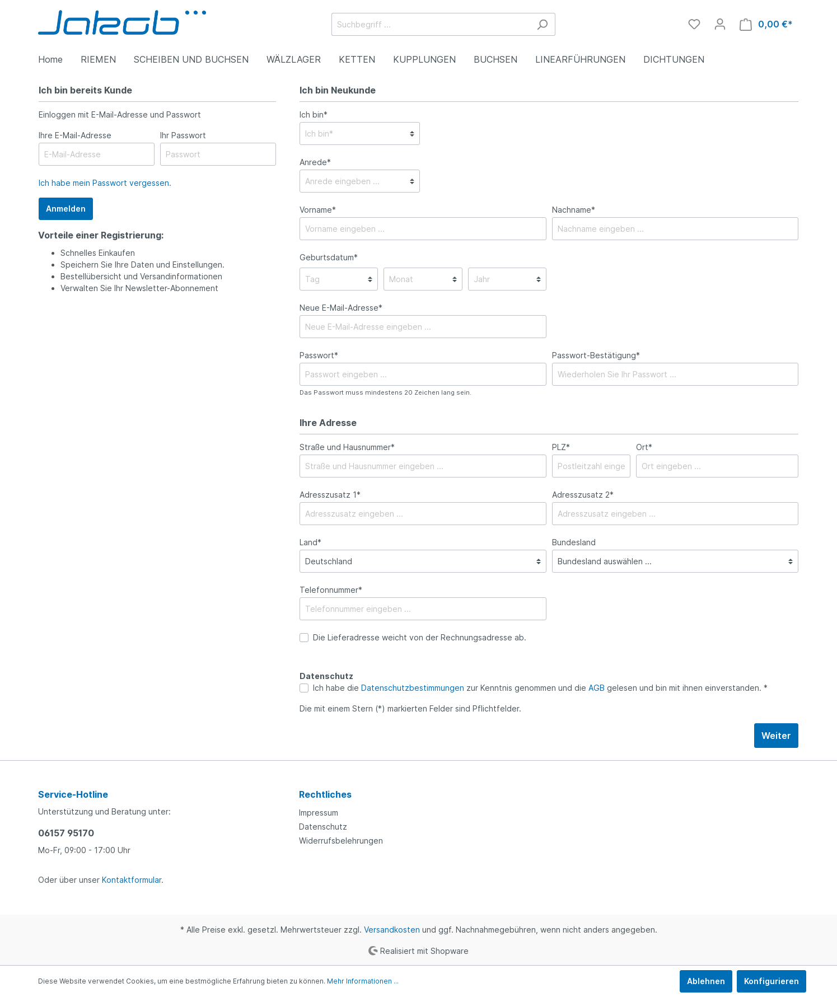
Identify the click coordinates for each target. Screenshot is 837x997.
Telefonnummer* (331, 590)
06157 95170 (66, 833)
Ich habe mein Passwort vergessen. (105, 183)
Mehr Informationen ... (363, 981)
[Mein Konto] (720, 24)
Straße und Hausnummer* (347, 447)
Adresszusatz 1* (330, 494)
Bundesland (574, 542)
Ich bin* (314, 114)
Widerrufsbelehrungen (341, 840)
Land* (310, 542)
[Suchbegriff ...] (430, 24)
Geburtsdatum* (329, 257)
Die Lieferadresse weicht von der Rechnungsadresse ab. (419, 637)
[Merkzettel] (694, 24)
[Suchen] (542, 24)
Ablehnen (706, 981)
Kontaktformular (131, 879)
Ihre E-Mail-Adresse (75, 135)
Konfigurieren (771, 981)
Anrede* (315, 162)
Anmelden (66, 208)
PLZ (561, 447)
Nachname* (573, 209)
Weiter (776, 735)
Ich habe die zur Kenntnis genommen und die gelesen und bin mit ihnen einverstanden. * (540, 687)
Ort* (644, 447)
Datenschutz (323, 826)
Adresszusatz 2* (583, 494)
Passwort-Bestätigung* (596, 355)
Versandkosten (392, 929)
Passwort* (319, 355)
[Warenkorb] (766, 24)
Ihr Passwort (183, 135)
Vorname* (318, 209)
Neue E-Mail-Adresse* (341, 307)
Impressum (318, 812)
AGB (596, 687)
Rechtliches (325, 794)
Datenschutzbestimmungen (412, 687)
